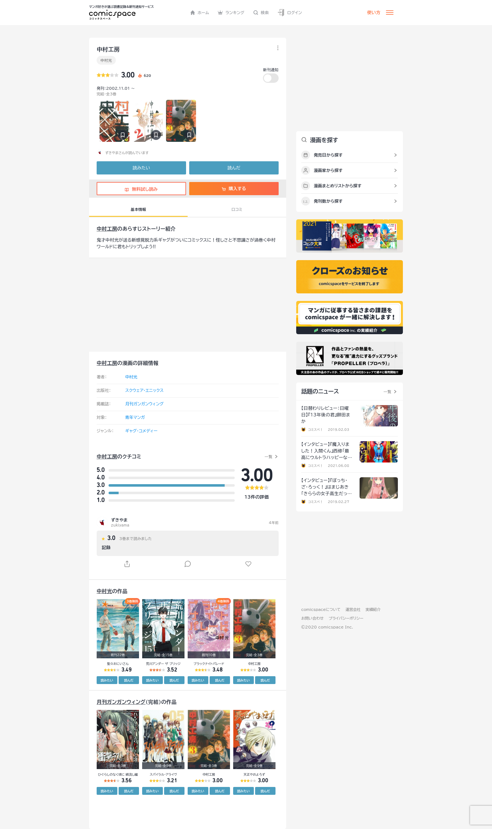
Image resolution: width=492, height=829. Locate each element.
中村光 (106, 60)
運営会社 (353, 609)
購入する (234, 188)
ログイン (289, 12)
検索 (261, 12)
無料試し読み (141, 189)
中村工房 (107, 228)
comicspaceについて (320, 609)
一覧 (268, 456)
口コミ (237, 209)
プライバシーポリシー (346, 618)
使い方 (373, 12)
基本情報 (138, 209)
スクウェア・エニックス (144, 390)
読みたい (141, 168)
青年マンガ (135, 417)
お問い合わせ (312, 618)
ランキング (231, 12)
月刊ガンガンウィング (144, 404)
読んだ (233, 168)
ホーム (199, 12)
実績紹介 (373, 609)
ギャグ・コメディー (141, 431)
